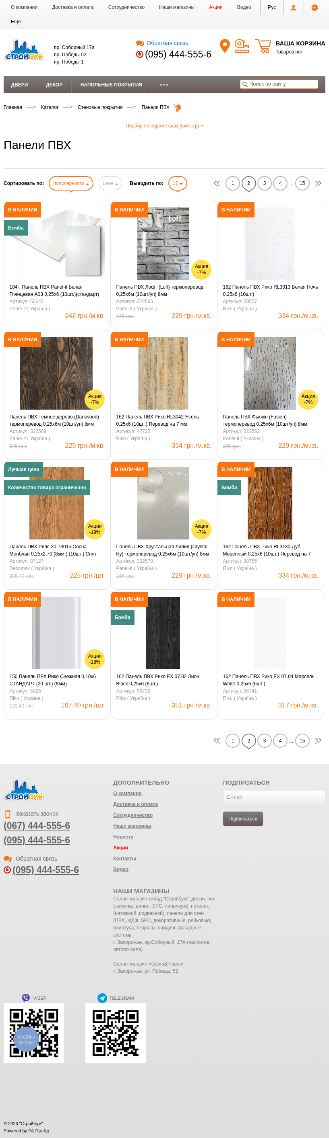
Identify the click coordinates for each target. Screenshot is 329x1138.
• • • (164, 85)
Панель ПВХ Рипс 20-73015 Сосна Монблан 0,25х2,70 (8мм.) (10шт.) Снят (53, 550)
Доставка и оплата (73, 7)
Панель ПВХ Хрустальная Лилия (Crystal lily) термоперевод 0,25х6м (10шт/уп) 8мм (162, 550)
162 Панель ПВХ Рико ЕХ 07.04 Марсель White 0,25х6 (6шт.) (268, 680)
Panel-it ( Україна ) (30, 309)
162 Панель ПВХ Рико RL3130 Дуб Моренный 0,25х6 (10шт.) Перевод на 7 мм (266, 551)
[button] (16, 21)
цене (110, 183)
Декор (54, 85)
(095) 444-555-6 (178, 54)
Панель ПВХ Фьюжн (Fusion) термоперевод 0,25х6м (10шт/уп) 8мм (265, 420)
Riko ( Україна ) (240, 309)
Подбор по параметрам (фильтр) (164, 126)
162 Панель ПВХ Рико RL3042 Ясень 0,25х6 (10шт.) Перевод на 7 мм (157, 420)
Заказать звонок (31, 813)
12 (178, 183)
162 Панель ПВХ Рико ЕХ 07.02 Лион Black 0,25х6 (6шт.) (157, 680)
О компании (24, 7)
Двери (19, 85)
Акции (216, 7)
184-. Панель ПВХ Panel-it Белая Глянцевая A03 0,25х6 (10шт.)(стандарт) (54, 290)
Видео (244, 7)
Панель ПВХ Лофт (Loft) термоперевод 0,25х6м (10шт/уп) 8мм (159, 290)
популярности (71, 183)
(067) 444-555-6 (37, 825)
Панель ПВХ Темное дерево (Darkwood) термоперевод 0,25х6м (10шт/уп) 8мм (54, 420)
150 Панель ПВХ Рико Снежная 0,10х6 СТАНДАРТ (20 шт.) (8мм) (53, 680)
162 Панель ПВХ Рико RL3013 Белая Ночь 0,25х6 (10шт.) (270, 290)
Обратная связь (162, 43)
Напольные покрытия (111, 85)
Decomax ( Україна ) (32, 568)
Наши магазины (177, 7)
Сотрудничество (126, 7)
